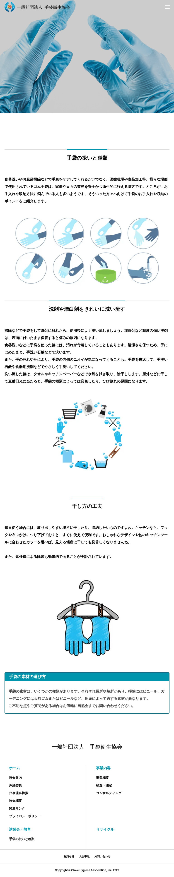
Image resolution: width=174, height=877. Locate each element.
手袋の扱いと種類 (21, 839)
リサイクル (105, 829)
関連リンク (17, 808)
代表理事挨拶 (18, 793)
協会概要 (15, 801)
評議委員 (15, 785)
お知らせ (68, 856)
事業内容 (103, 768)
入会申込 (84, 856)
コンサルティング (108, 793)
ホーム (14, 768)
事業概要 (102, 777)
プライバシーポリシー (25, 816)
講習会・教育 (20, 829)
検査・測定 (104, 785)
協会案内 (15, 777)
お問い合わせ (102, 856)
